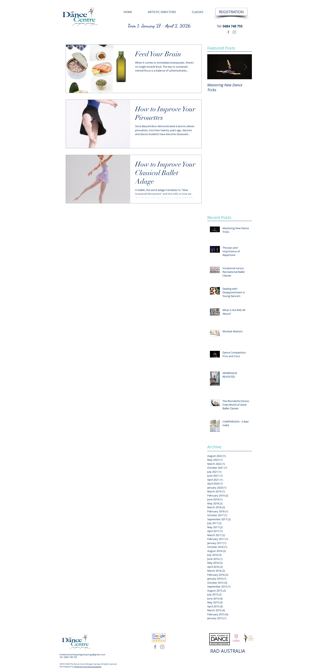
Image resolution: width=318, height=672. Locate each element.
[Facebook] (228, 32)
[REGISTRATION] (231, 12)
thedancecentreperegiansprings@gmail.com (82, 654)
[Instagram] (234, 32)
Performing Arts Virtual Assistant (87, 666)
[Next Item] (245, 67)
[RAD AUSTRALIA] (227, 651)
